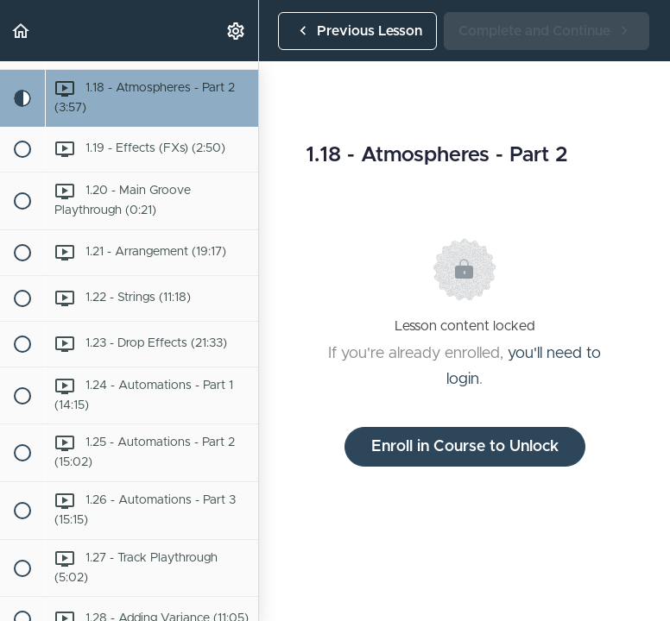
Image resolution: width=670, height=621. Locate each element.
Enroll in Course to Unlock (465, 447)
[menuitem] (236, 30)
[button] (21, 30)
